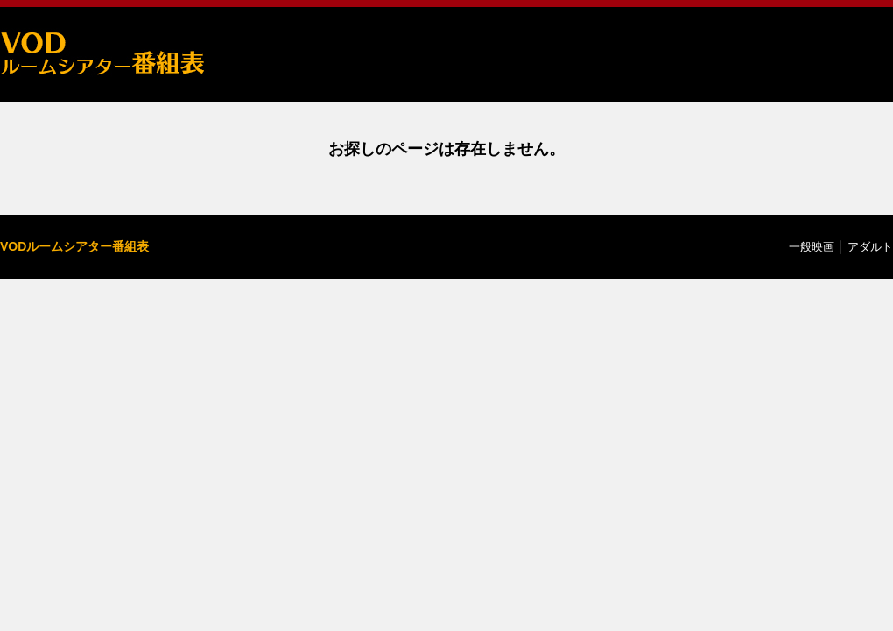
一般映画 (811, 246)
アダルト (870, 246)
